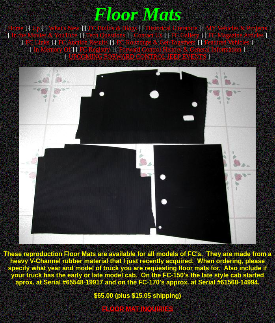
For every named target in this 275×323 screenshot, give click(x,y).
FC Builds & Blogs (112, 28)
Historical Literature (171, 28)
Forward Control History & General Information (180, 49)
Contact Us (148, 35)
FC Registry (94, 49)
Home (15, 28)
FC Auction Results (83, 42)
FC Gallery (185, 35)
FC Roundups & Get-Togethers (156, 42)
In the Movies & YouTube (44, 35)
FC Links (37, 42)
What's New (64, 28)
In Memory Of (51, 49)
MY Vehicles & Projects (236, 28)
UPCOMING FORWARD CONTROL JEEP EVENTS (137, 56)
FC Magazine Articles (235, 35)
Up (36, 28)
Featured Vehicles (226, 42)
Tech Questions (105, 35)
